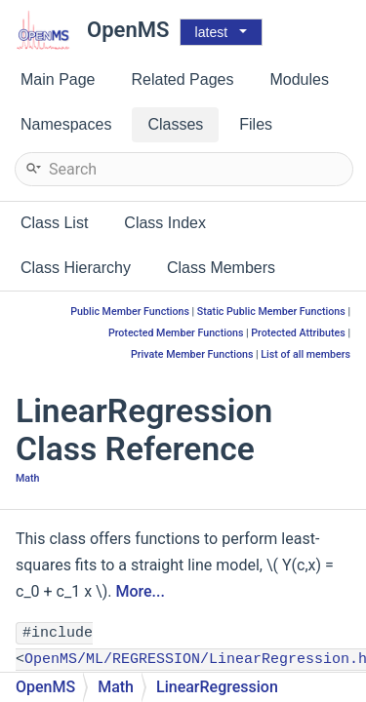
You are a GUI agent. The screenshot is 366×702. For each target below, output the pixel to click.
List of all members (305, 354)
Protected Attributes (298, 333)
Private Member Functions (192, 354)
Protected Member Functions (176, 333)
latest (211, 32)
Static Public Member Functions (271, 311)
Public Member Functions (129, 311)
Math (28, 478)
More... (139, 591)
